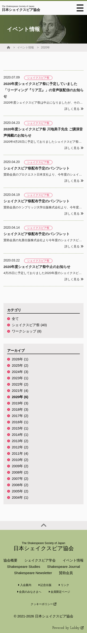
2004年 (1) (20, 497)
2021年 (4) (20, 391)
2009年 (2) (20, 466)
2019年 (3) (20, 403)
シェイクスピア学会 (40, 560)
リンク (63, 585)
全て (15, 319)
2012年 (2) (20, 447)
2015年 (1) (20, 428)
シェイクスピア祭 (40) (29, 325)
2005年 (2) (20, 491)
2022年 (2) (20, 384)
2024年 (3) (20, 372)
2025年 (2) (20, 365)
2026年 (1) (20, 359)
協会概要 (10, 560)
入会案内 (24, 585)
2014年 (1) (20, 435)
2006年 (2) (20, 485)
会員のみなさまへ (29, 591)
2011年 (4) (20, 453)
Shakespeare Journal (63, 567)
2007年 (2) (20, 479)
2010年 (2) (20, 460)
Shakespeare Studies (23, 567)
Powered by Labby (68, 628)
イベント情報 (25, 47)
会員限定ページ (59, 591)
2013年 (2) (20, 441)
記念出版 (45, 585)
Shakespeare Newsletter (33, 573)
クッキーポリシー (43, 604)
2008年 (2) (20, 472)
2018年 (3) (20, 409)
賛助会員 (66, 573)
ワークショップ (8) (27, 331)
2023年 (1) (20, 378)
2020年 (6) (20, 397)
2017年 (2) (20, 416)
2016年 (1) (20, 422)
